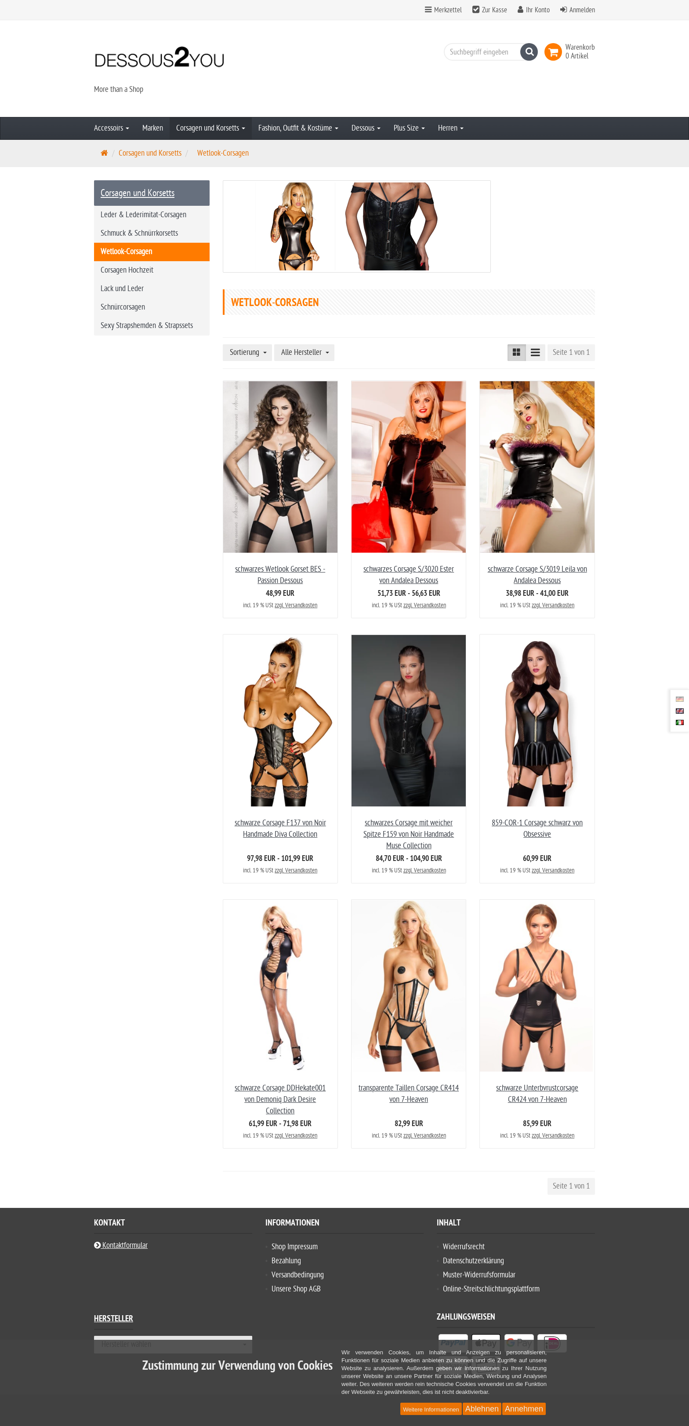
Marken (152, 128)
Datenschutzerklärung (473, 1261)
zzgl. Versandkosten (296, 605)
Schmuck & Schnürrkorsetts (139, 233)
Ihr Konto (538, 10)
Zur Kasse (494, 10)
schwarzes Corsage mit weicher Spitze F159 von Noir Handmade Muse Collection (408, 834)
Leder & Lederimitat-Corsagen (143, 214)
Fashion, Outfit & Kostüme (298, 128)
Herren (451, 128)
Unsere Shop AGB (296, 1289)
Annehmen (524, 1408)
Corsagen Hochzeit (127, 270)
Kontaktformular (121, 1245)
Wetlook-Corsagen (126, 251)
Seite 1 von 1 (571, 352)
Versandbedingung (298, 1275)
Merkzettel (443, 10)
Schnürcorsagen (123, 307)
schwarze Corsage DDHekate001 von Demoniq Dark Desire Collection (280, 1099)
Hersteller (113, 1319)
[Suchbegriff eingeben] (488, 52)
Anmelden (582, 10)
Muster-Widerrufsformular (479, 1275)
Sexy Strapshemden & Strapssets (147, 325)
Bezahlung (286, 1261)
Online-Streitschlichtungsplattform (491, 1289)
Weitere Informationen (431, 1409)
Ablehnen (482, 1408)
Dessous (366, 128)
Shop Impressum (295, 1246)
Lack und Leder (122, 288)
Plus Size (409, 128)
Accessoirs (111, 128)
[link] (555, 52)
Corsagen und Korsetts (210, 128)
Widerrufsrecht (464, 1246)
